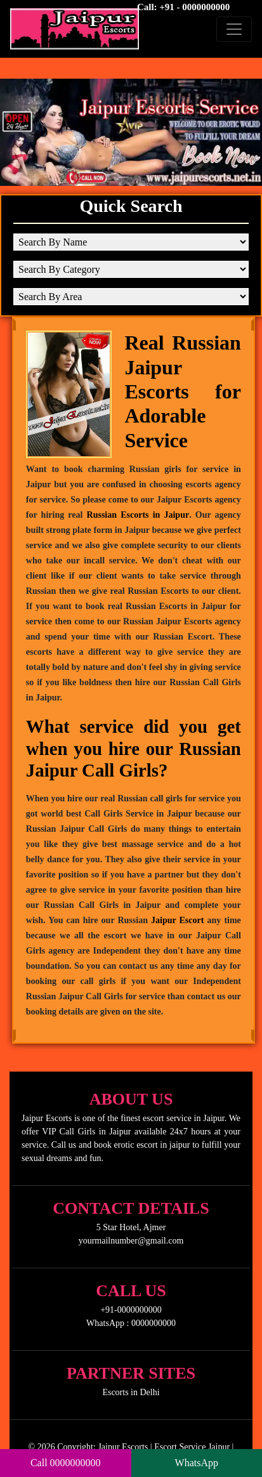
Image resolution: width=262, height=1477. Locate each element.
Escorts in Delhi (130, 1392)
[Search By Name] (131, 242)
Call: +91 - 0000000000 (183, 7)
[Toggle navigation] (234, 29)
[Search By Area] (131, 296)
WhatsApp (196, 1462)
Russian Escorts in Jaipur (138, 515)
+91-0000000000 (131, 1310)
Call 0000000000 (65, 1462)
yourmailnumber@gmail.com (131, 1240)
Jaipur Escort (177, 920)
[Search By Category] (131, 269)
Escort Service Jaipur (192, 1447)
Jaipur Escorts (123, 1447)
